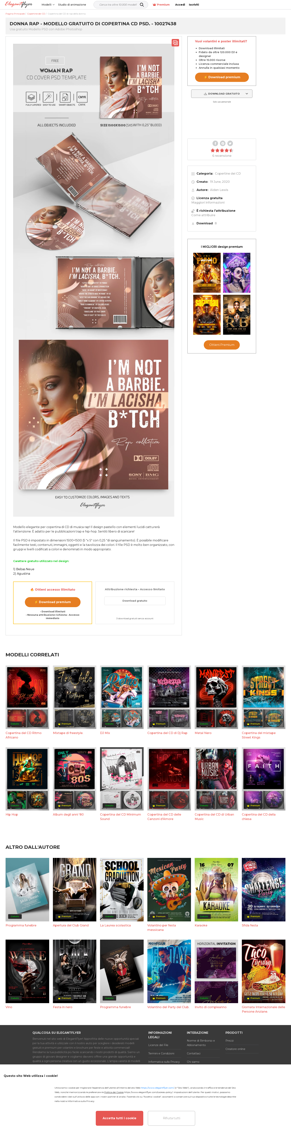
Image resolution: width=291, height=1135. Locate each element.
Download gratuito (134, 600)
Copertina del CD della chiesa (259, 817)
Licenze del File (158, 1045)
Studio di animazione (73, 4)
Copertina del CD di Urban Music (214, 817)
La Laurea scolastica (115, 925)
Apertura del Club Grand (71, 925)
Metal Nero (203, 733)
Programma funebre (21, 925)
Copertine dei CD (228, 173)
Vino (9, 1007)
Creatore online (235, 1049)
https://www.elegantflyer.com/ (157, 1087)
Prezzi (229, 1040)
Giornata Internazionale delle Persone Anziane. (263, 1009)
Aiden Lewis (219, 190)
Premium (245, 5)
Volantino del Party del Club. (168, 1007)
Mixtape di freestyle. (68, 733)
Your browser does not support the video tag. (222, 121)
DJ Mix (105, 733)
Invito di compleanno (211, 1007)
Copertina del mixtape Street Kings (259, 735)
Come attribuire (203, 215)
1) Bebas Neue (23, 569)
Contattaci (193, 1053)
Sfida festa (250, 925)
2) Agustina (21, 573)
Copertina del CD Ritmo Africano (24, 735)
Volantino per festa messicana (161, 928)
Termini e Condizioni (161, 1053)
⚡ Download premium (52, 602)
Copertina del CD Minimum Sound (120, 817)
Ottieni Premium (221, 345)
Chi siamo (193, 1061)
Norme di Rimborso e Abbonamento (201, 1043)
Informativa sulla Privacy (164, 1061)
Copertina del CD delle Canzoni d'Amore (164, 817)
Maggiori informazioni (208, 202)
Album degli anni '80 (68, 814)
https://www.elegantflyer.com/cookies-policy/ (148, 1092)
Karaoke (201, 925)
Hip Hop (12, 814)
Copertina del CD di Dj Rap (167, 733)
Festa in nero (62, 1007)
